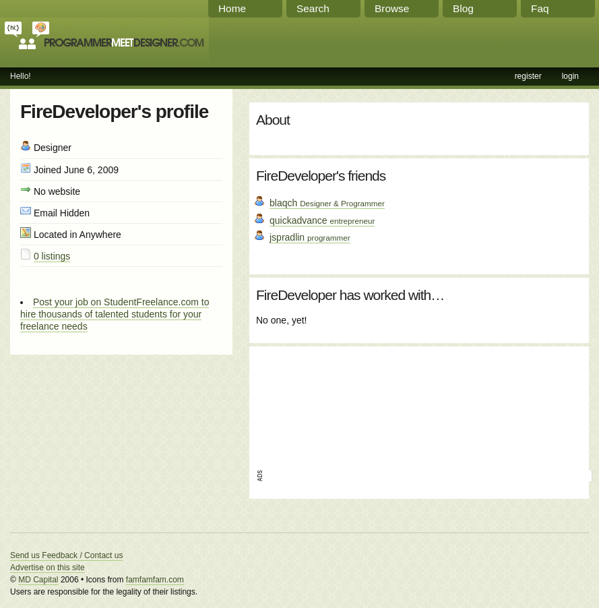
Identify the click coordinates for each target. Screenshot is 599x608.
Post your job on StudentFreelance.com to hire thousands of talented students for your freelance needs (114, 314)
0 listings (52, 256)
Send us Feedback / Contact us (66, 555)
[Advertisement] (319, 403)
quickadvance (322, 220)
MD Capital (38, 579)
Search (312, 8)
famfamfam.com (155, 579)
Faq (540, 8)
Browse (392, 8)
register (528, 76)
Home (232, 8)
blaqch (327, 202)
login (570, 76)
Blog (463, 8)
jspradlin (310, 237)
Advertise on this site (47, 567)
